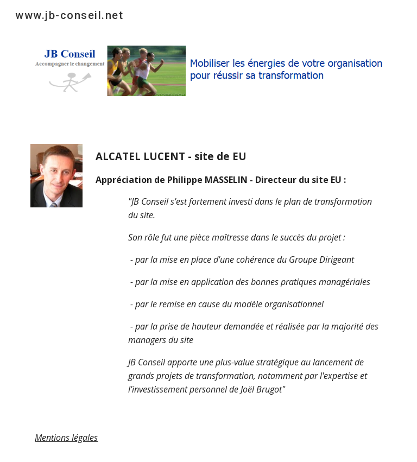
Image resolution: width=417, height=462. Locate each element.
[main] (238, 272)
